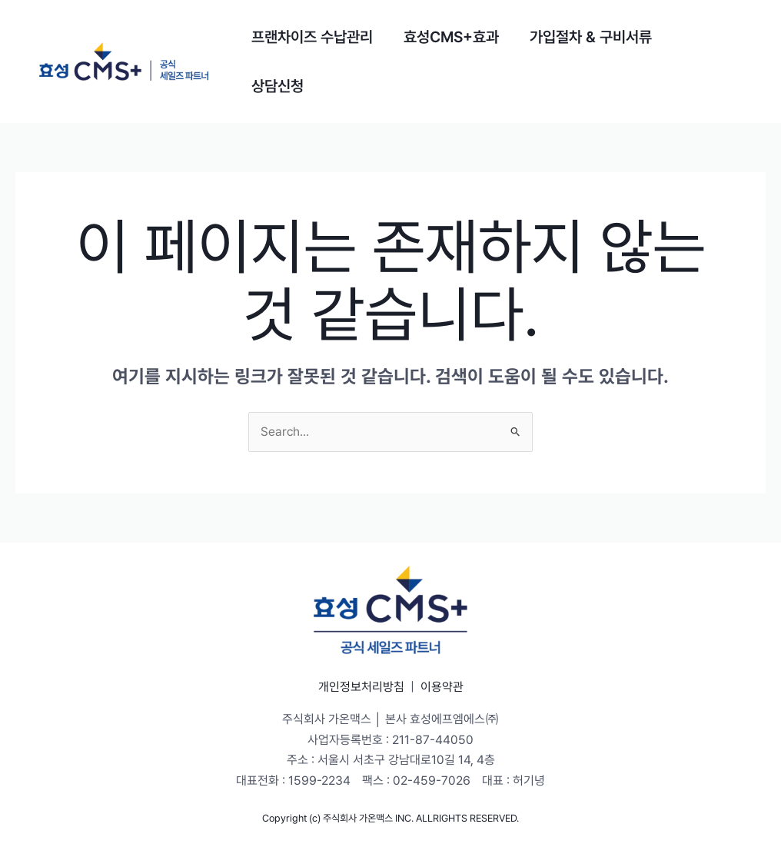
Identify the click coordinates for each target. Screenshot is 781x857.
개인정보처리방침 (361, 686)
